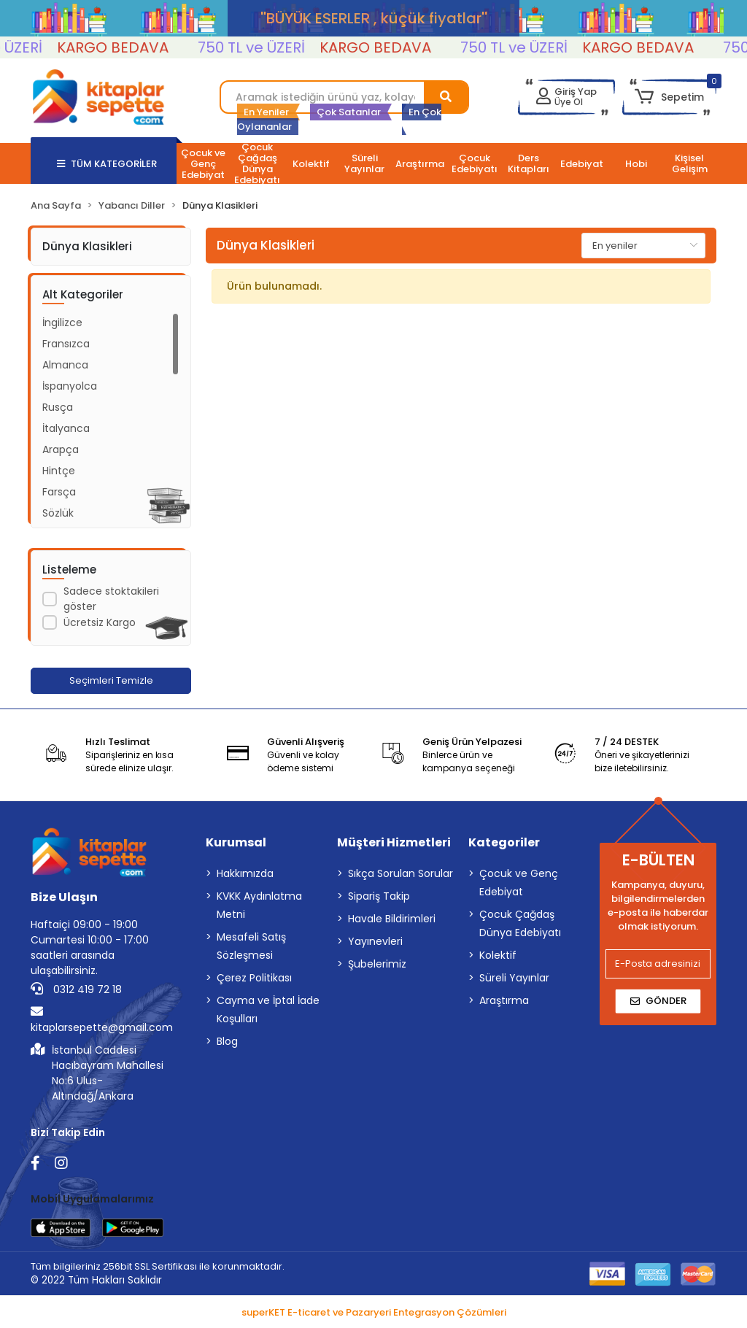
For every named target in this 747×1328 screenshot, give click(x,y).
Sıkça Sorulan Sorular (400, 873)
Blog (227, 1041)
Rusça (57, 407)
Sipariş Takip (379, 896)
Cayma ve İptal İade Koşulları (268, 1009)
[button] (669, 97)
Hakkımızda (245, 873)
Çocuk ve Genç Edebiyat (518, 882)
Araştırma (504, 1000)
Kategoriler (504, 842)
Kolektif (497, 955)
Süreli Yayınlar (514, 977)
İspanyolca (69, 386)
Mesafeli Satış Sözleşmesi (251, 946)
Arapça (60, 449)
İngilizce (62, 322)
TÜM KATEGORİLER (107, 164)
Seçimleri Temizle (111, 680)
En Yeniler (266, 112)
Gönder (658, 1001)
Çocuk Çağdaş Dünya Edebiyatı (520, 923)
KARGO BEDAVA (125, 47)
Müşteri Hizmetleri (394, 842)
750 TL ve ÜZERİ (263, 47)
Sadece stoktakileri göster (111, 599)
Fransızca (66, 343)
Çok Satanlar (349, 112)
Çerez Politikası (254, 977)
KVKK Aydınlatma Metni (259, 905)
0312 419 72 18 (76, 989)
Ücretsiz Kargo (99, 622)
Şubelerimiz (377, 964)
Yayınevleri (375, 941)
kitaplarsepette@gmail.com (102, 1020)
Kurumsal (236, 842)
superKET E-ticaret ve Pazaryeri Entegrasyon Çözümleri (373, 1312)
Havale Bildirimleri (392, 918)
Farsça (59, 492)
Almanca (65, 365)
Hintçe (58, 470)
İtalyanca (66, 428)
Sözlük (58, 513)
